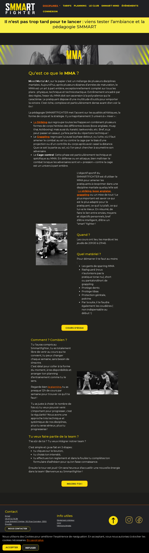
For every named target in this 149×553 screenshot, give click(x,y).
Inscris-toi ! (74, 483)
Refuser (30, 548)
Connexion (50, 11)
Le (40, 122)
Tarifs (67, 5)
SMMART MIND (110, 5)
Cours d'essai (74, 328)
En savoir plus (35, 540)
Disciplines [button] (51, 5)
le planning (54, 386)
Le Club (94, 5)
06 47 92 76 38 (11, 519)
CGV (59, 523)
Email (7, 516)
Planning (80, 5)
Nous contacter (17, 528)
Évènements (130, 5)
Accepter (12, 547)
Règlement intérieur (65, 520)
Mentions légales (64, 525)
